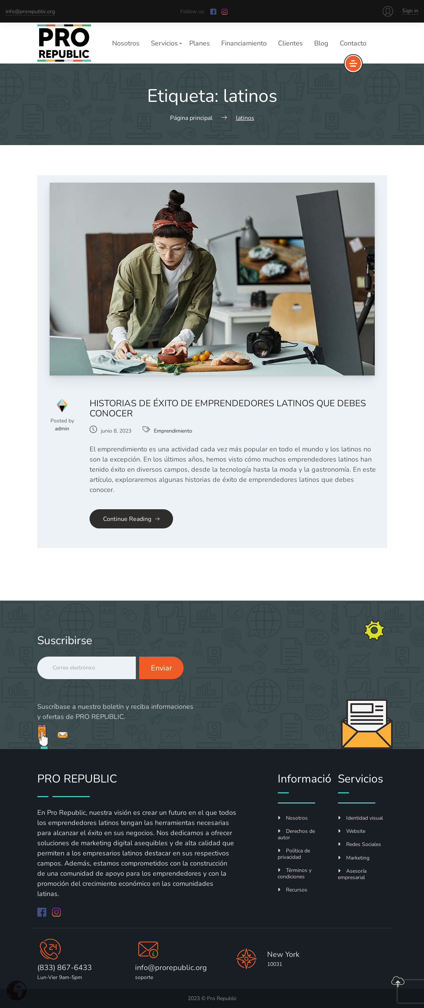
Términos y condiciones (295, 873)
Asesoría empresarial (352, 874)
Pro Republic (222, 998)
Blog (321, 43)
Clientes (290, 43)
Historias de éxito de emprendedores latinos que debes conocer (228, 408)
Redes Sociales (359, 844)
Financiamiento (244, 43)
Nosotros (126, 43)
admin (62, 428)
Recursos (292, 889)
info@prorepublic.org (30, 11)
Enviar (161, 668)
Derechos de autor (296, 834)
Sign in (410, 10)
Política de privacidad (294, 854)
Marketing (353, 857)
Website (351, 831)
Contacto (353, 43)
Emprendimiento (173, 430)
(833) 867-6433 (64, 968)
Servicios (164, 43)
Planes (199, 43)
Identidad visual (360, 818)
